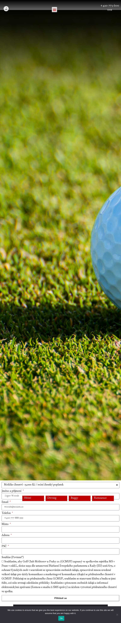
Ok (61, 618)
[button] (54, 9)
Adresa (6, 535)
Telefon (6, 513)
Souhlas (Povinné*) (13, 557)
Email (5, 502)
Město (5, 524)
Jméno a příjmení (12, 491)
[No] (117, 614)
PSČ (4, 546)
